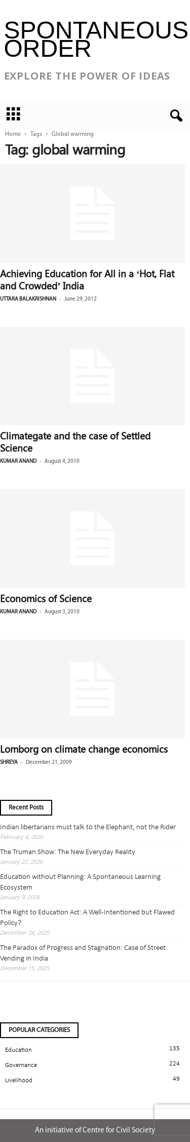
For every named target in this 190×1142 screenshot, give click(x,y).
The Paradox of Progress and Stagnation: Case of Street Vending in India (83, 953)
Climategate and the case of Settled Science (75, 441)
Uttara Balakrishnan (28, 299)
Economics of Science (46, 598)
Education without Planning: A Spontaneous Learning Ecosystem (80, 882)
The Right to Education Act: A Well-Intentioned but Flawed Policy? (87, 918)
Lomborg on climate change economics (84, 748)
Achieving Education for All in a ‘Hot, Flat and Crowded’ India (87, 279)
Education (18, 1050)
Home (13, 134)
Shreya (9, 762)
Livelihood (18, 1080)
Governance (21, 1065)
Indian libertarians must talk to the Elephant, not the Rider (88, 827)
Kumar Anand (18, 461)
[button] (174, 116)
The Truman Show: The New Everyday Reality (67, 852)
